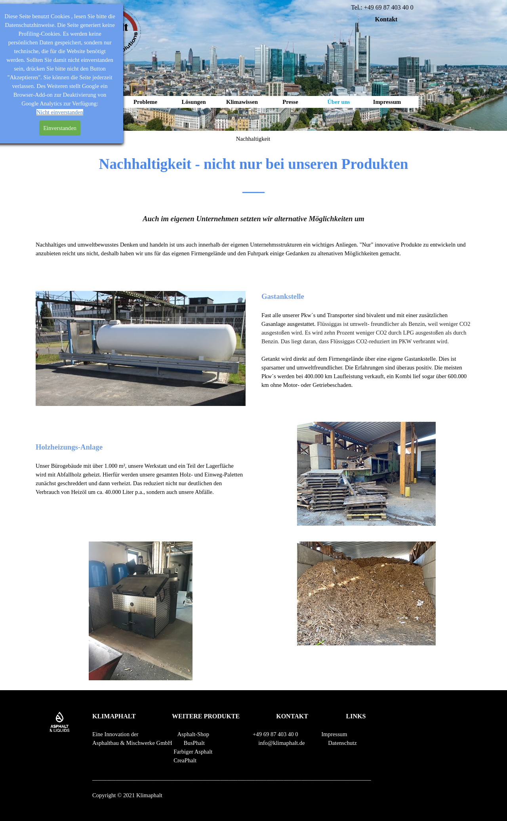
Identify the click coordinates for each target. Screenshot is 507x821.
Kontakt (386, 19)
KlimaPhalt (97, 102)
